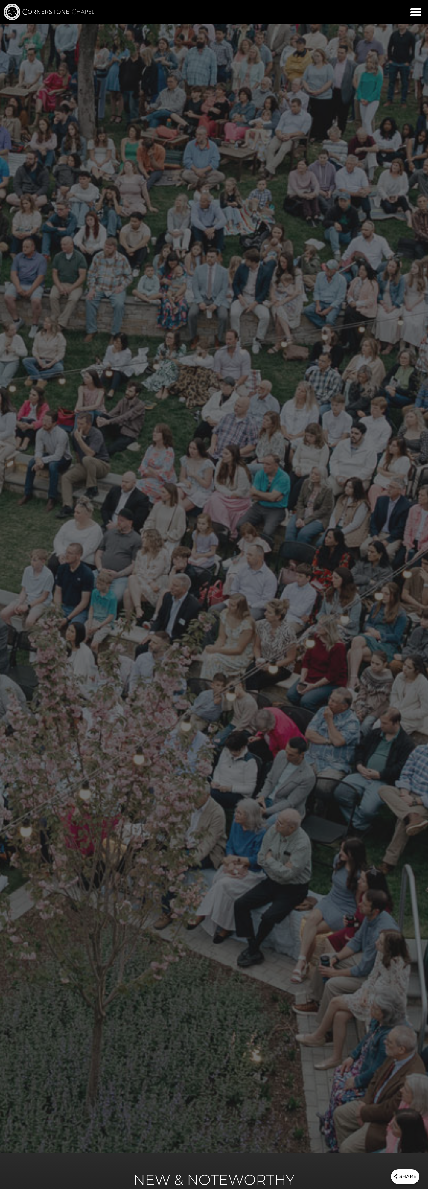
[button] (416, 12)
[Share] (404, 1177)
